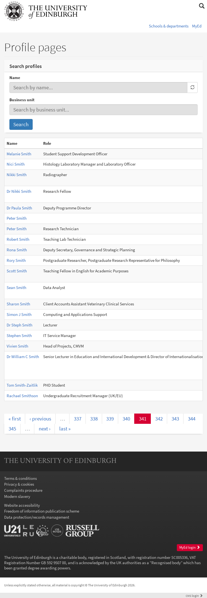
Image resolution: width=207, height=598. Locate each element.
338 (94, 418)
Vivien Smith (17, 346)
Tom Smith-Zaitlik (22, 385)
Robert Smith (18, 239)
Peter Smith (17, 218)
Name (14, 77)
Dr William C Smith (23, 356)
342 (159, 418)
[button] (201, 6)
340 (126, 418)
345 (12, 428)
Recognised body (166, 562)
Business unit (22, 99)
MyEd (196, 26)
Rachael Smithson (22, 395)
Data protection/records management (36, 517)
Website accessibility (22, 505)
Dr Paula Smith (19, 208)
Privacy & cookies (19, 484)
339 (110, 418)
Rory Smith (16, 260)
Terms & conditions (20, 478)
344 (191, 418)
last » (65, 428)
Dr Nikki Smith (19, 191)
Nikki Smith (17, 174)
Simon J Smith (19, 314)
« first (15, 418)
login (194, 596)
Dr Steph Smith (19, 325)
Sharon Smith (18, 303)
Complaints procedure (23, 490)
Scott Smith (17, 270)
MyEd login (189, 547)
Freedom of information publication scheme (41, 511)
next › (44, 428)
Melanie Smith (19, 153)
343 (175, 418)
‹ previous (40, 418)
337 (77, 418)
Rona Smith (17, 249)
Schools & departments (168, 26)
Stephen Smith (19, 335)
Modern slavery (17, 496)
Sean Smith (16, 287)
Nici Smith (16, 164)
